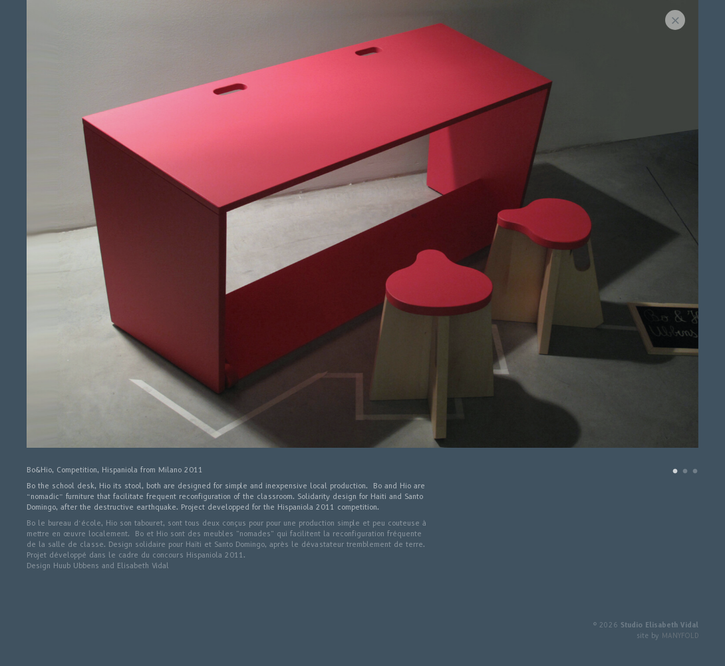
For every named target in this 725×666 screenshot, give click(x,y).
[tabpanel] (362, 230)
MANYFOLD (680, 635)
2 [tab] (685, 473)
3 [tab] (695, 473)
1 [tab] (675, 473)
